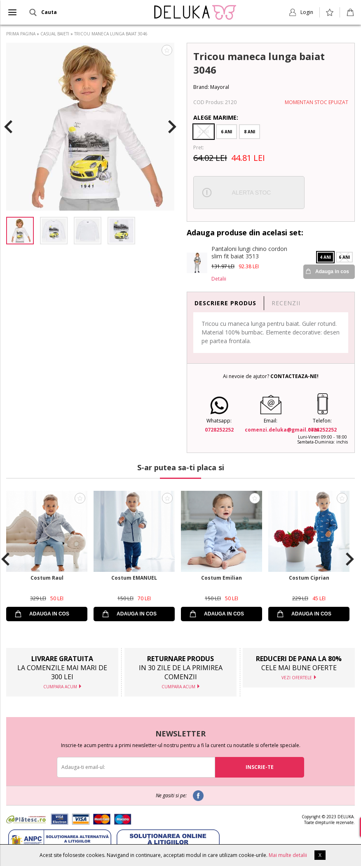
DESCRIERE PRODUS (225, 303)
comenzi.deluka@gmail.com (282, 429)
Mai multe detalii (288, 855)
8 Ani (249, 132)
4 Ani (203, 132)
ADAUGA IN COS (49, 614)
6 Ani (226, 132)
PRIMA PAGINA (20, 34)
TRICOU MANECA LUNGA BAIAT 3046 (111, 34)
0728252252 (219, 429)
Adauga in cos (332, 271)
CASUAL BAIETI (54, 34)
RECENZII (286, 303)
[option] (90, 127)
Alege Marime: (215, 117)
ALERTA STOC (251, 192)
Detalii (218, 278)
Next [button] (172, 126)
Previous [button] (8, 126)
